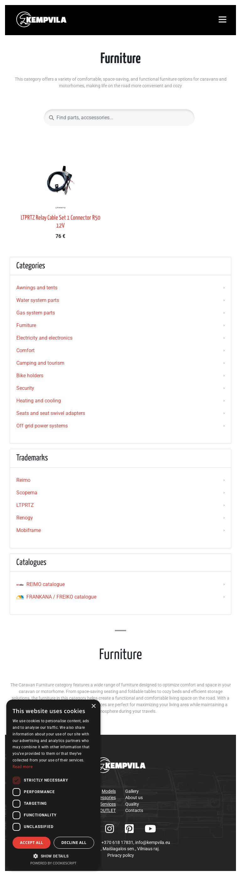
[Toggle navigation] (222, 19)
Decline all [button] (74, 842)
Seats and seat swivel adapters (50, 413)
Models (109, 791)
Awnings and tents (36, 288)
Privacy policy (120, 855)
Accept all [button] (31, 842)
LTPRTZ (25, 505)
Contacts (134, 810)
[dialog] (53, 785)
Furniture (26, 325)
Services (108, 804)
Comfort (25, 350)
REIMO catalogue (40, 584)
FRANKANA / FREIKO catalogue (56, 597)
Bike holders (29, 376)
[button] (53, 856)
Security (25, 388)
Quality (132, 804)
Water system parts (37, 300)
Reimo (23, 480)
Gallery (132, 791)
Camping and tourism (40, 363)
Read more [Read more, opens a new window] (23, 766)
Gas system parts (35, 313)
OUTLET (108, 810)
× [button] (93, 706)
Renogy (24, 518)
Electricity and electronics (44, 338)
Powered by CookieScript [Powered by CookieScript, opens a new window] (53, 863)
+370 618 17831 (117, 842)
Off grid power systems (42, 426)
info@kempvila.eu (152, 842)
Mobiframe (28, 530)
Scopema (26, 493)
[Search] (119, 117)
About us (134, 797)
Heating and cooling (38, 401)
